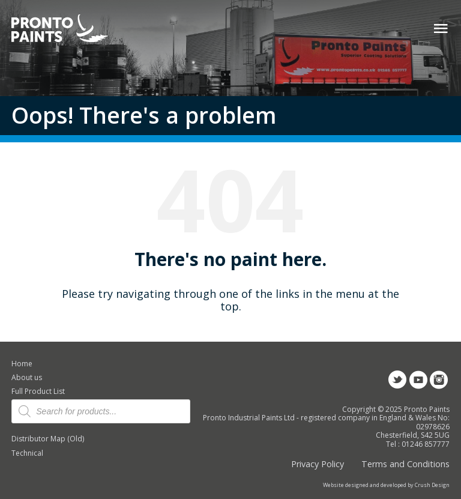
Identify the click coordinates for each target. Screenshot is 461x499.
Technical (27, 453)
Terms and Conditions (405, 464)
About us (26, 377)
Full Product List (38, 391)
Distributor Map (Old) (47, 439)
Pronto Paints (69, 29)
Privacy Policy (317, 464)
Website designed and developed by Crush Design (386, 485)
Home (21, 363)
